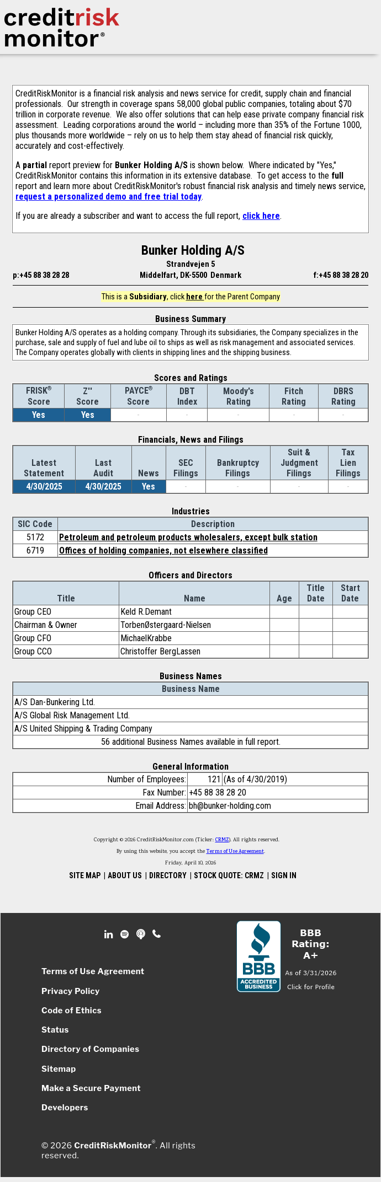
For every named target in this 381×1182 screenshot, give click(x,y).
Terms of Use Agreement (235, 852)
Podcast (141, 934)
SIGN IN (284, 875)
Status (55, 1030)
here (195, 297)
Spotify (125, 934)
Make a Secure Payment (91, 1088)
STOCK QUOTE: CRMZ (229, 875)
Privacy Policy (70, 991)
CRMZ (222, 840)
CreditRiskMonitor (112, 1146)
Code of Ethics (71, 1011)
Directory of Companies (90, 1049)
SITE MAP (84, 875)
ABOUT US (125, 875)
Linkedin (109, 934)
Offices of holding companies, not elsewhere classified (163, 550)
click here (261, 216)
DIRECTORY (168, 875)
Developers (64, 1108)
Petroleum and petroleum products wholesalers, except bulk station (188, 537)
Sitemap (58, 1069)
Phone (157, 934)
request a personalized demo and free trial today (108, 196)
